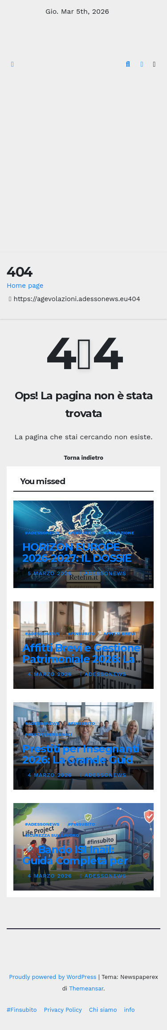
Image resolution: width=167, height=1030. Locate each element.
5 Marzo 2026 (51, 573)
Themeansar (86, 988)
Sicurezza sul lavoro (52, 835)
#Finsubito (22, 1009)
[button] (128, 64)
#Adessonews (42, 532)
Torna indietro (83, 457)
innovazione (118, 532)
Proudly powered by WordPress (53, 977)
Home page (25, 286)
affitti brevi (119, 633)
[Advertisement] (83, 164)
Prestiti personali (48, 734)
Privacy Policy (62, 1009)
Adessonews (103, 573)
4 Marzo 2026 (51, 674)
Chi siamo (103, 1009)
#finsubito (81, 532)
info (129, 1009)
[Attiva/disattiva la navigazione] (154, 65)
